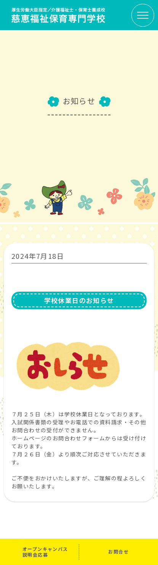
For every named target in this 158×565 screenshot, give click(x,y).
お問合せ (118, 551)
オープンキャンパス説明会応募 (45, 551)
